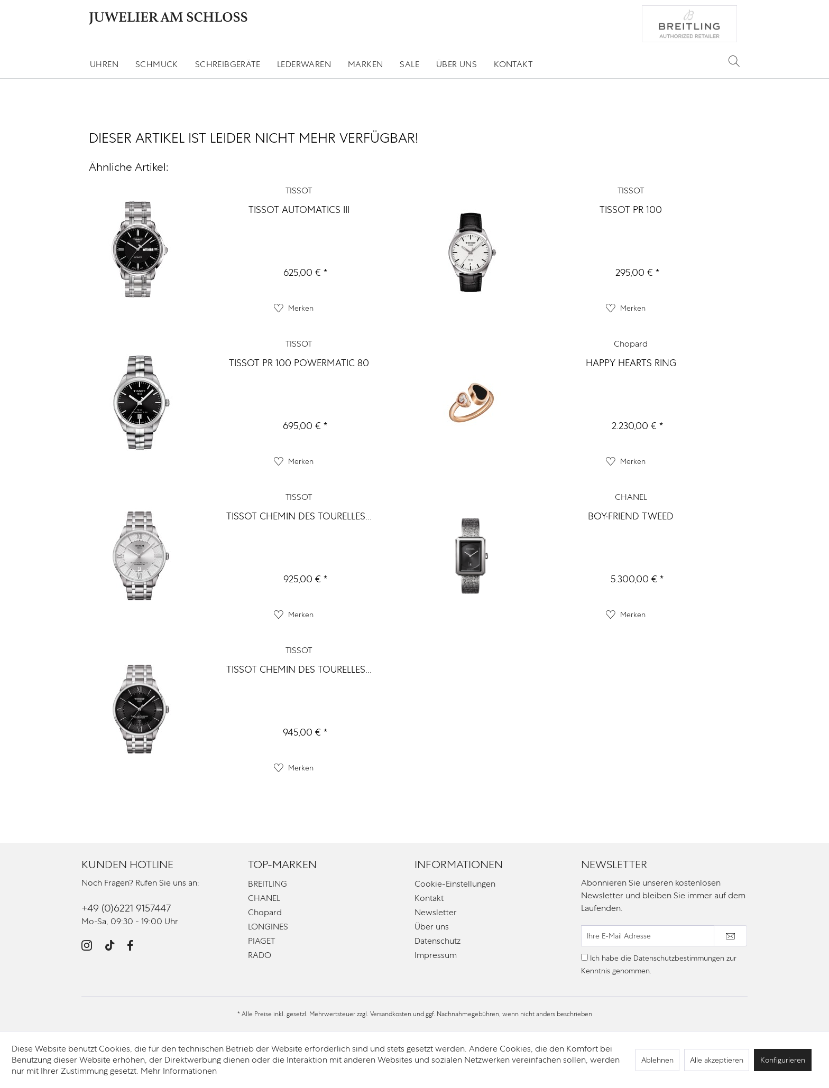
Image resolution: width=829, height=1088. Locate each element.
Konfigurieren (782, 1060)
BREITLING (267, 883)
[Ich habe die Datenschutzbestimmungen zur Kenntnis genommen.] (584, 957)
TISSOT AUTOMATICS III (298, 209)
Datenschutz (437, 940)
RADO (259, 955)
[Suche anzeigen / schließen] (734, 60)
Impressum (435, 955)
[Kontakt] (513, 64)
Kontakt (429, 898)
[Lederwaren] (304, 64)
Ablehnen (657, 1060)
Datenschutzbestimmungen (678, 958)
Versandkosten (390, 1014)
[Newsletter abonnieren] (730, 935)
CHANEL (631, 497)
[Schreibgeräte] (228, 64)
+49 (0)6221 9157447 (126, 908)
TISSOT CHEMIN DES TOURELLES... (299, 516)
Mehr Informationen (179, 1070)
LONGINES (268, 926)
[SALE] (409, 64)
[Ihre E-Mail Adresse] (647, 935)
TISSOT (298, 190)
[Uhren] (104, 64)
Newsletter (435, 912)
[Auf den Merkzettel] (294, 308)
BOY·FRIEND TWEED (631, 516)
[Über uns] (456, 64)
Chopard (631, 343)
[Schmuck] (157, 64)
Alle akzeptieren (716, 1060)
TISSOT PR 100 (631, 209)
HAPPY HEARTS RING (631, 363)
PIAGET (261, 940)
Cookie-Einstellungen (454, 883)
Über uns (431, 926)
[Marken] (365, 64)
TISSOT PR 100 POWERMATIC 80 (299, 363)
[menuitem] (104, 64)
